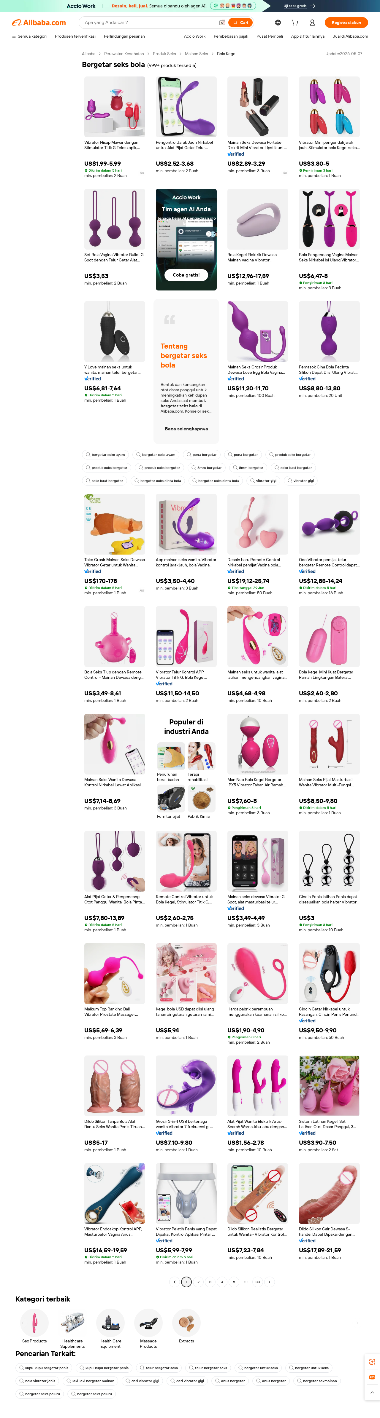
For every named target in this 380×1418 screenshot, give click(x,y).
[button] (372, 1392)
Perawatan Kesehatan (127, 53)
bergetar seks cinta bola (158, 480)
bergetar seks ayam (106, 454)
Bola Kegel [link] (235, 53)
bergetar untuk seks (263, 1368)
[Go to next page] (269, 1282)
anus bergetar (233, 1381)
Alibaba (89, 53)
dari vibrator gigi (144, 1381)
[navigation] (45, 668)
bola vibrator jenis (37, 1381)
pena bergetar (203, 454)
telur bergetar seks (162, 1368)
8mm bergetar (209, 467)
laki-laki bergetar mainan (91, 1381)
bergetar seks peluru (40, 1394)
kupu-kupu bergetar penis (44, 1368)
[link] (372, 1361)
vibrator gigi (265, 480)
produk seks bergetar (292, 454)
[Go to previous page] (174, 1282)
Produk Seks (169, 53)
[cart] (294, 23)
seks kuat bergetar (296, 467)
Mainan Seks (203, 53)
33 (257, 1282)
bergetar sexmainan (320, 1381)
